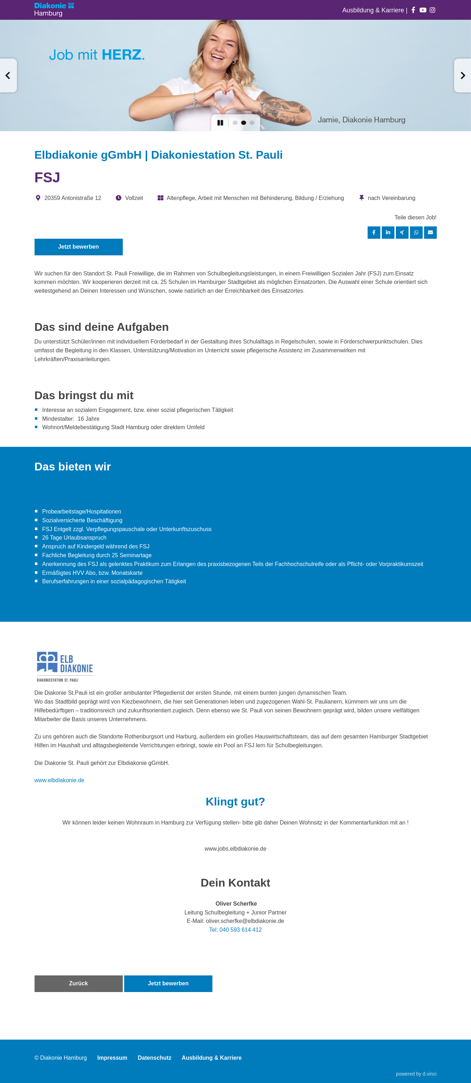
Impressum (112, 1058)
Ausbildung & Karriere (374, 10)
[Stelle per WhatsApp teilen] (416, 232)
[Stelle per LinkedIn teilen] (388, 232)
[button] (8, 75)
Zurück (78, 983)
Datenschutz (154, 1058)
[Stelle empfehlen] (430, 232)
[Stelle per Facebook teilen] (374, 232)
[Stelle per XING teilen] (402, 232)
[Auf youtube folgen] (423, 10)
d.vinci (429, 1074)
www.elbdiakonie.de (59, 780)
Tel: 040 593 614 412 (235, 930)
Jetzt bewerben (78, 247)
